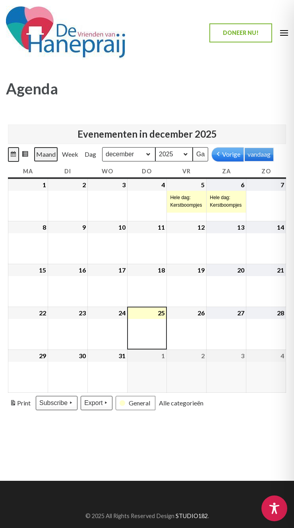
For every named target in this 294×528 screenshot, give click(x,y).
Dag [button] (90, 154)
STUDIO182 (192, 516)
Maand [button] (46, 154)
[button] (13, 154)
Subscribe (56, 403)
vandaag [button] (259, 154)
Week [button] (70, 154)
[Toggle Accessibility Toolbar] (274, 508)
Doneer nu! (241, 32)
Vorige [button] (227, 154)
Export (96, 403)
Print (20, 404)
